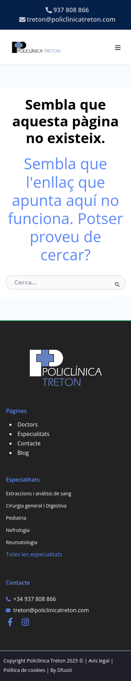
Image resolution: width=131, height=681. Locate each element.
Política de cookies (24, 670)
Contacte (28, 443)
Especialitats (33, 434)
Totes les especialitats (34, 554)
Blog (23, 453)
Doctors (27, 424)
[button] (117, 47)
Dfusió (64, 670)
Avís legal (98, 660)
